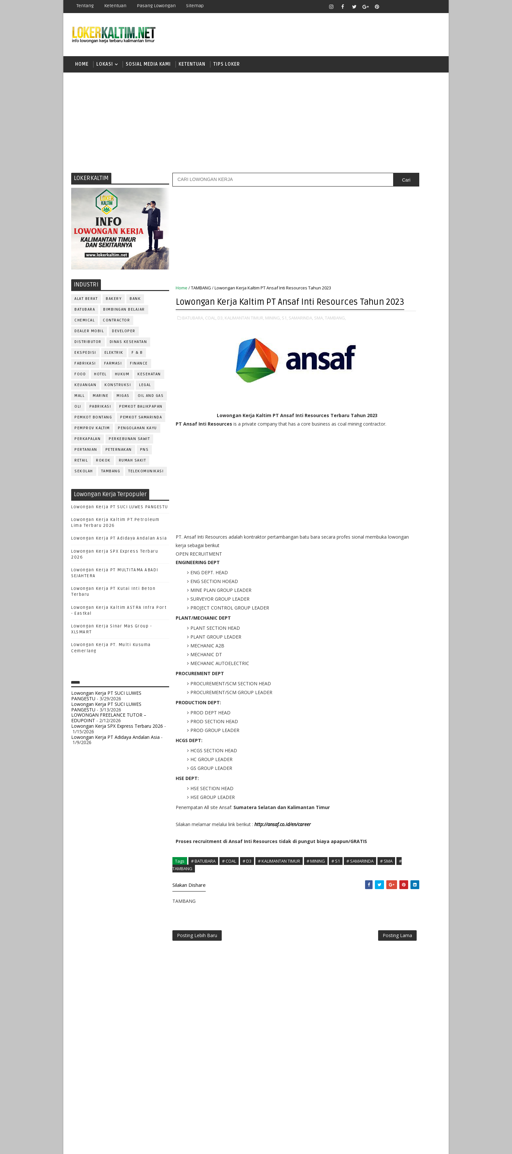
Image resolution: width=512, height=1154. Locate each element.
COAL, (211, 336)
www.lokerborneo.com (367, 759)
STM (354, 495)
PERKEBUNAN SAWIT (129, 444)
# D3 (247, 912)
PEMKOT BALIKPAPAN (141, 411)
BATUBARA (85, 314)
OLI (78, 411)
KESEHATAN (149, 379)
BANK (135, 303)
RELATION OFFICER (406, 660)
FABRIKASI (85, 368)
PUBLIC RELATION (364, 649)
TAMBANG (111, 476)
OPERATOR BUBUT (394, 616)
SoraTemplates (112, 1144)
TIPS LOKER (227, 67)
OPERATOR (356, 616)
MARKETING (357, 606)
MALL (80, 400)
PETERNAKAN (119, 454)
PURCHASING (403, 649)
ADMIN (352, 530)
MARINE (101, 400)
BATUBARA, (193, 336)
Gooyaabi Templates (187, 1144)
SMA (354, 461)
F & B (137, 357)
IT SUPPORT (358, 595)
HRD (403, 584)
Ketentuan (115, 5)
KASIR (384, 595)
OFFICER (413, 606)
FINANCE (139, 368)
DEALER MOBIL (89, 336)
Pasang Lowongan (156, 5)
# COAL (229, 912)
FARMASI (113, 368)
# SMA (224, 919)
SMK (354, 472)
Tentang (85, 5)
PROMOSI (392, 638)
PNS (144, 454)
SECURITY (355, 692)
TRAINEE (392, 713)
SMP (354, 484)
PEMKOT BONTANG (93, 422)
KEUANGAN (86, 390)
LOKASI (105, 67)
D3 (352, 404)
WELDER (377, 724)
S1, (285, 336)
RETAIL (81, 465)
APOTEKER (409, 530)
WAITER (353, 724)
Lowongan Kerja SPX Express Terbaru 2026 (117, 731)
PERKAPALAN (88, 444)
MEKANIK (386, 606)
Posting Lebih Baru (197, 990)
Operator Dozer (364, 627)
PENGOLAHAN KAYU (137, 433)
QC (375, 660)
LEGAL (145, 390)
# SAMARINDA (197, 919)
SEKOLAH (84, 476)
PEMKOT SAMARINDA (141, 422)
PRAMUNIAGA (421, 627)
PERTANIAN (86, 454)
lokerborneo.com (294, 1144)
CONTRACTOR (116, 325)
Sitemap (195, 5)
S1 (352, 449)
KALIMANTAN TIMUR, (244, 336)
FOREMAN (419, 573)
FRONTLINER (358, 584)
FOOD (80, 379)
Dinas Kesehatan (129, 347)
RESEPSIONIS (403, 670)
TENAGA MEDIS (361, 713)
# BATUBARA (203, 912)
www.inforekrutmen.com (369, 765)
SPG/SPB (416, 692)
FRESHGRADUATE (369, 427)
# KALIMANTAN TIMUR (279, 912)
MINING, (273, 336)
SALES (352, 681)
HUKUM (122, 379)
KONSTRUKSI (118, 390)
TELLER (403, 703)
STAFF (352, 703)
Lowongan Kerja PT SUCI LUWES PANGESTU (120, 512)
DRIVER (410, 563)
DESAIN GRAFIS (410, 552)
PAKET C (359, 438)
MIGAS (123, 400)
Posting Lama (317, 990)
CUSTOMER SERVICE (366, 552)
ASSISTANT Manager (367, 541)
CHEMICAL (85, 325)
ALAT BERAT (86, 303)
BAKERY (114, 303)
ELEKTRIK (114, 357)
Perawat (355, 660)
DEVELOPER (124, 336)
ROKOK (103, 465)
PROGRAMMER (360, 638)
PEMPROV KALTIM (92, 433)
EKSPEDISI (86, 357)
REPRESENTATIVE (363, 670)
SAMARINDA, (301, 336)
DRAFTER (386, 563)
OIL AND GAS (151, 400)
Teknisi (417, 713)
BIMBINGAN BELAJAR (124, 314)
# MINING (316, 912)
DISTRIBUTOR (88, 347)
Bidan (403, 541)
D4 (352, 415)
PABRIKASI (101, 411)
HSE (419, 584)
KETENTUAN (192, 67)
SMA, (319, 336)
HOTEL (100, 379)
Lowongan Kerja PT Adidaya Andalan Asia (119, 543)
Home (82, 67)
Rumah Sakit (133, 465)
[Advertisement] (256, 125)
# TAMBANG (248, 919)
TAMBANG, (186, 343)
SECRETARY (402, 681)
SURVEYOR (377, 703)
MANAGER (408, 595)
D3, (221, 336)
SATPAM (375, 681)
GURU (385, 584)
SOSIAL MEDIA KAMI (148, 67)
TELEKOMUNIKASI (146, 476)
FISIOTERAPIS (387, 573)
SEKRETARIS (386, 692)
